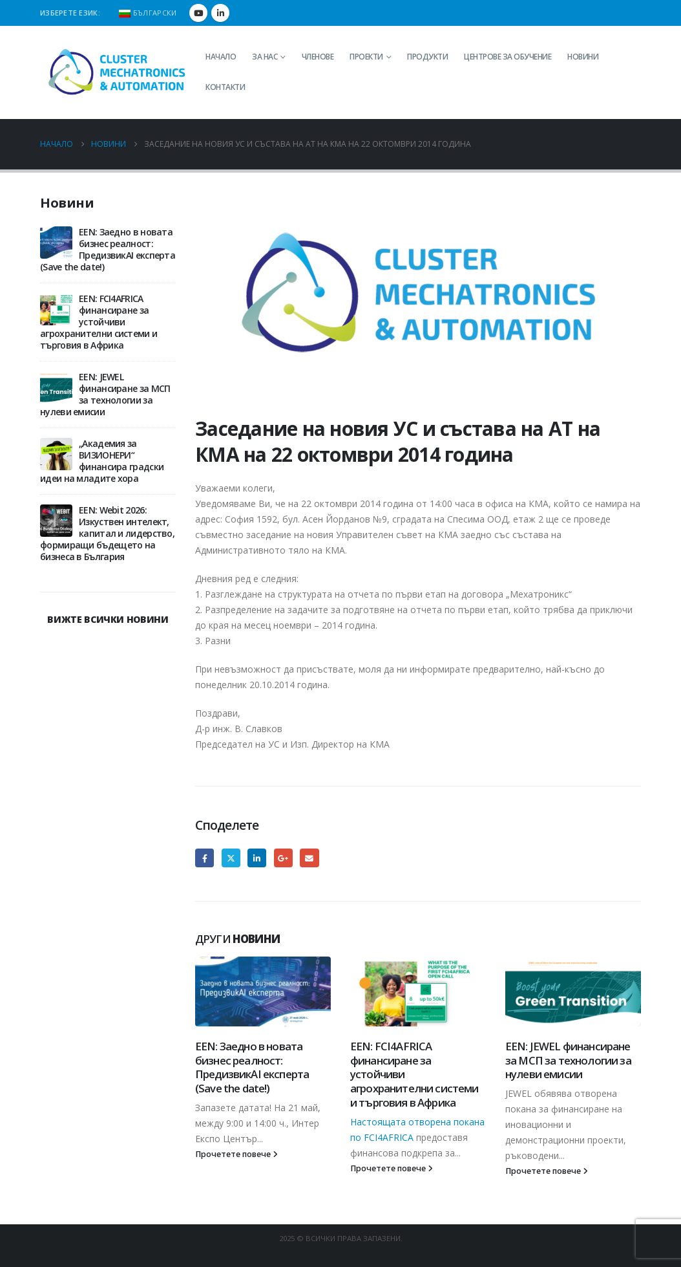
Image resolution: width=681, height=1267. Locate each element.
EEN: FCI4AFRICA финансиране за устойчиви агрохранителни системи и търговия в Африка (98, 321)
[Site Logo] (117, 72)
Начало (220, 56)
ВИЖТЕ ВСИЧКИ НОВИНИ (107, 619)
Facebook (204, 858)
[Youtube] (198, 13)
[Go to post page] (263, 991)
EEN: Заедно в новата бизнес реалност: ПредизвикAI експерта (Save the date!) (252, 1067)
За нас (264, 56)
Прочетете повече (236, 1154)
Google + (283, 858)
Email (309, 858)
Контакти (225, 86)
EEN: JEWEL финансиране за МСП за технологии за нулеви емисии (568, 1060)
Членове (318, 56)
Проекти (366, 56)
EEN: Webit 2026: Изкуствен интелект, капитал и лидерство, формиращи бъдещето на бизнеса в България (107, 533)
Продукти (427, 56)
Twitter (231, 858)
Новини (582, 56)
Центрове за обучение (507, 56)
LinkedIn (256, 858)
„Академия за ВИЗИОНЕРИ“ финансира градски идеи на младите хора (101, 460)
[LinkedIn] (220, 13)
